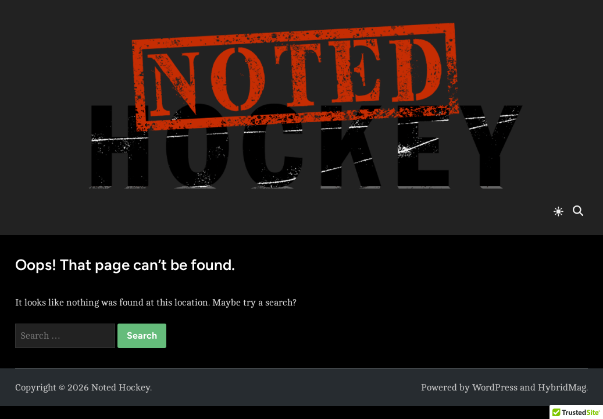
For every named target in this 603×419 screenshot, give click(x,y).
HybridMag (562, 387)
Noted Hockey (120, 387)
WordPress (495, 387)
